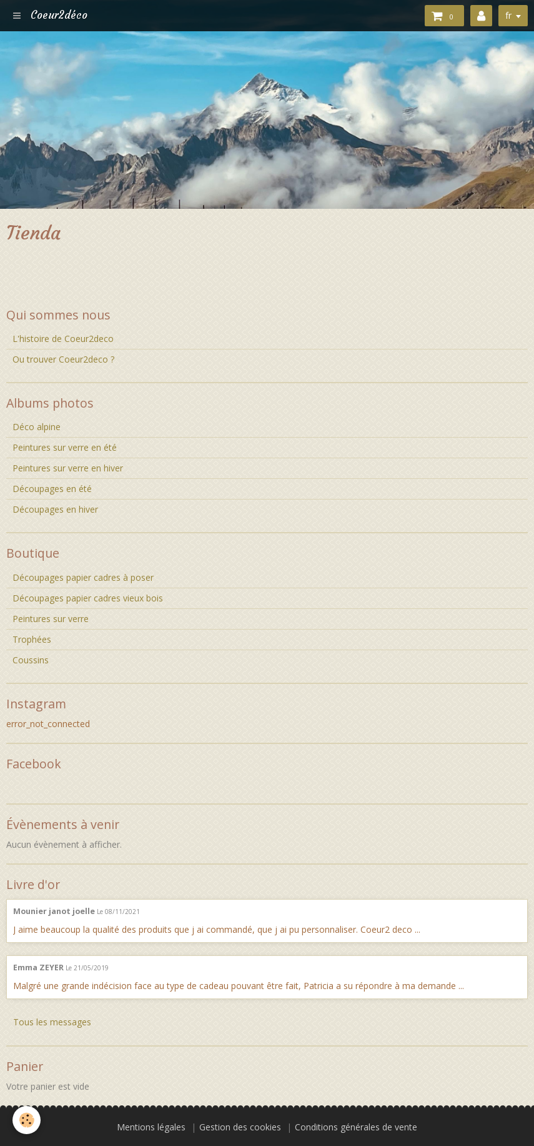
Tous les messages (52, 1022)
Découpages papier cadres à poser (83, 577)
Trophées (31, 639)
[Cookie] (26, 1120)
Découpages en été (52, 489)
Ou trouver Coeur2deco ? (63, 359)
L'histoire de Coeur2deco (63, 338)
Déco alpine (36, 427)
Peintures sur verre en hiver (67, 468)
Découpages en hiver (55, 509)
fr (508, 15)
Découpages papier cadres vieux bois (87, 598)
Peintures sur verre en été (64, 447)
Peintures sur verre (50, 619)
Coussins (30, 660)
